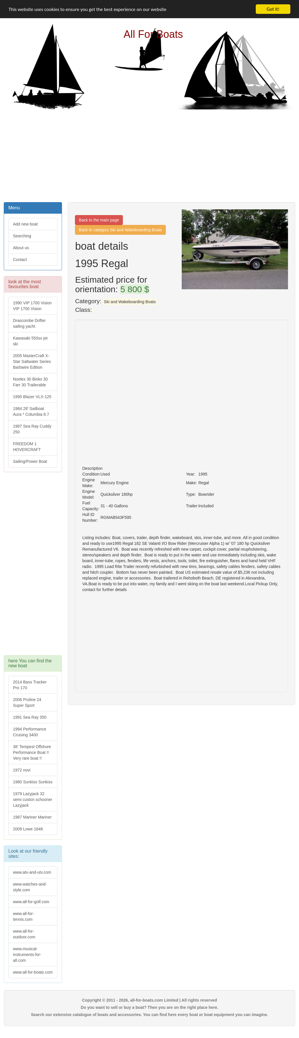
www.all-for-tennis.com (23, 916)
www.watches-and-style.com (30, 887)
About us (21, 247)
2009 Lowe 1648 (28, 829)
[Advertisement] (150, 155)
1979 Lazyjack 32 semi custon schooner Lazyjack (32, 799)
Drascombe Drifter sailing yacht (29, 323)
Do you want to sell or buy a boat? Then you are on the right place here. (149, 1007)
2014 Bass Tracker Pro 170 (30, 685)
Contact (20, 259)
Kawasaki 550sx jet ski (30, 341)
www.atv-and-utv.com (32, 872)
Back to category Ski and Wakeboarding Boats (120, 230)
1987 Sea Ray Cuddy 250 (32, 429)
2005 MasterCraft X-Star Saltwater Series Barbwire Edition (32, 361)
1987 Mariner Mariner (32, 817)
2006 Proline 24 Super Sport (27, 702)
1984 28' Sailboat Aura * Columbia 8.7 (31, 411)
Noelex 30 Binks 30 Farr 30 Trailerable (30, 382)
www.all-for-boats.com (33, 972)
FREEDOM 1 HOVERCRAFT (27, 446)
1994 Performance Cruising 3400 (29, 732)
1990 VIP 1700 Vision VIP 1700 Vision (32, 306)
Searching (22, 236)
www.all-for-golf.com (31, 901)
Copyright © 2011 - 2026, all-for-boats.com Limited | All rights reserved (149, 1000)
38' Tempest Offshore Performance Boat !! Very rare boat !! (32, 752)
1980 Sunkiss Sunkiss (32, 782)
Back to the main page (99, 220)
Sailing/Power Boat (30, 461)
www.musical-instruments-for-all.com (27, 954)
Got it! (273, 9)
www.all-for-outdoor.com (24, 934)
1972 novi (22, 770)
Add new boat (25, 224)
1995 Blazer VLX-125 (32, 396)
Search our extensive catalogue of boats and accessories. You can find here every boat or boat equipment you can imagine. (149, 1014)
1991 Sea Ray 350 (29, 717)
